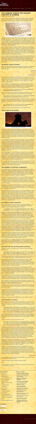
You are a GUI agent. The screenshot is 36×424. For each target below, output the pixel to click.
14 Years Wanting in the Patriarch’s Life (21, 386)
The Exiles (3, 386)
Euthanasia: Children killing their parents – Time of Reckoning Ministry (14, 337)
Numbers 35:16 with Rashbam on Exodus (19, 224)
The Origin (3, 392)
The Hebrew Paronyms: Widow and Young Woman (22, 382)
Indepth (22, 8)
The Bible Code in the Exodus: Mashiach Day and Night (22, 378)
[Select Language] (3, 406)
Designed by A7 (27, 418)
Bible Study (3, 374)
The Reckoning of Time (16, 8)
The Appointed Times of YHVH (6, 382)
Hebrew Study (4, 376)
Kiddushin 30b (11, 327)
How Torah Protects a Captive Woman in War (22, 398)
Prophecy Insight (4, 379)
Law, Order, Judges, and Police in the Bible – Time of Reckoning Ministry (22, 195)
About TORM (5, 8)
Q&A (26, 8)
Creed (10, 8)
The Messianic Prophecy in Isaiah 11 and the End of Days (23, 374)
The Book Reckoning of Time (6, 400)
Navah (7, 16)
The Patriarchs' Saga (5, 394)
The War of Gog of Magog (5, 397)
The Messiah (3, 389)
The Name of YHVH (4, 391)
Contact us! (30, 8)
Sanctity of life (4, 381)
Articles (2, 373)
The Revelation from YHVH (6, 395)
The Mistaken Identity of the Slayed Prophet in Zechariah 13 (22, 401)
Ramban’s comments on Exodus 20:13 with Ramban (11, 319)
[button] (33, 9)
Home (1, 8)
